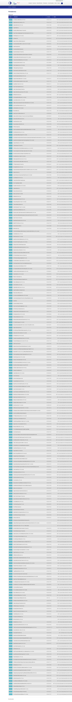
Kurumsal (34, 3)
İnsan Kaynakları (51, 3)
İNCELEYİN (10, 19)
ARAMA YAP (62, 3)
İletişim (58, 3)
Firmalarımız (45, 3)
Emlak (56, 3)
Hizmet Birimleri (39, 3)
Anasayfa (30, 3)
